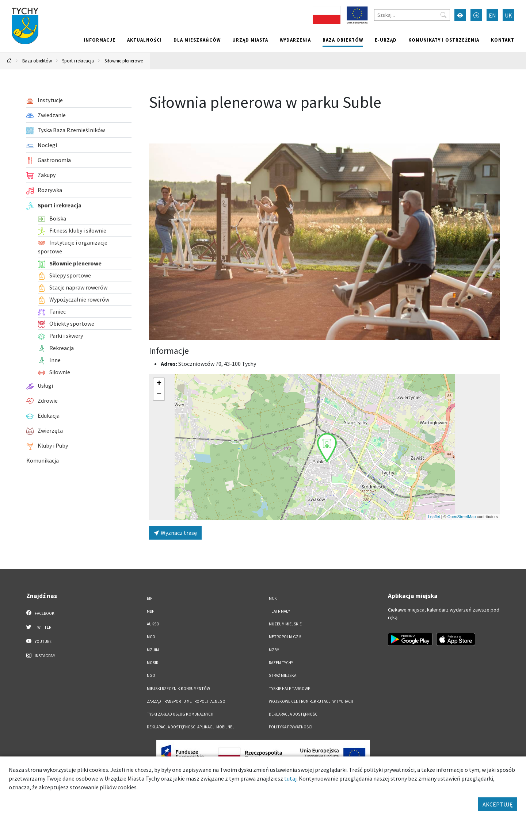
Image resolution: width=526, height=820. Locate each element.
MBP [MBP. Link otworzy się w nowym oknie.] (150, 611)
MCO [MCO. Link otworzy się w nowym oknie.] (151, 636)
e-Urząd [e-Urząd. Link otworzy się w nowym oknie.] (386, 40)
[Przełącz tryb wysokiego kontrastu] (460, 15)
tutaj (290, 778)
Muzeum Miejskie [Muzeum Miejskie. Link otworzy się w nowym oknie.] (285, 624)
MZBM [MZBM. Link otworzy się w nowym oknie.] (274, 649)
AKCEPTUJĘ (497, 804)
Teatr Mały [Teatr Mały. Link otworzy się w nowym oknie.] (279, 611)
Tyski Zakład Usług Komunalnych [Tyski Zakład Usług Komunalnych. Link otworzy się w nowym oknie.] (180, 714)
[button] (327, 447)
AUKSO (153, 624)
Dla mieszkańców (197, 40)
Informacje (99, 40)
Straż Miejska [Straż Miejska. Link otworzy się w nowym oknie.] (282, 675)
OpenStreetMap (461, 516)
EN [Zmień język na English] (492, 15)
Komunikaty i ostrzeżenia (443, 40)
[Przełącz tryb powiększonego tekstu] (476, 15)
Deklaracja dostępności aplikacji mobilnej (191, 726)
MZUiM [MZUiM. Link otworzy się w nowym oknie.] (153, 649)
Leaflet (434, 516)
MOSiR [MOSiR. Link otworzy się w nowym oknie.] (152, 662)
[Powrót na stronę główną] (9, 61)
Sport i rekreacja (78, 61)
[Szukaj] (412, 15)
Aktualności (144, 40)
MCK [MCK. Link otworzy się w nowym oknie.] (273, 598)
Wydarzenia (295, 40)
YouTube (39, 641)
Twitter (38, 627)
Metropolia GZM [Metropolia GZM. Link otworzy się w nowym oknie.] (285, 636)
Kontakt (502, 40)
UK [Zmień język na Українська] (508, 15)
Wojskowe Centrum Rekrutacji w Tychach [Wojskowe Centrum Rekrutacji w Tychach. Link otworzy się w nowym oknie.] (311, 701)
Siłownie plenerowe (123, 61)
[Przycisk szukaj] (443, 15)
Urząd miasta (250, 40)
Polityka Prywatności (290, 726)
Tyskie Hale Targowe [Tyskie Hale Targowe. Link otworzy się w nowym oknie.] (289, 688)
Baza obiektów (343, 40)
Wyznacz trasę (175, 532)
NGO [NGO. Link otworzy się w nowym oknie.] (151, 675)
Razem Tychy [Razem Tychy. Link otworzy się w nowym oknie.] (281, 662)
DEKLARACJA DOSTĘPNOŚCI (294, 714)
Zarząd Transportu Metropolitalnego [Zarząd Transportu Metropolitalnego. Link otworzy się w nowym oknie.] (186, 701)
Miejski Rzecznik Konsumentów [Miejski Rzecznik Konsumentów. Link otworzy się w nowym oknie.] (178, 688)
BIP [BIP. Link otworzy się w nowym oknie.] (149, 598)
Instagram (41, 655)
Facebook (40, 613)
